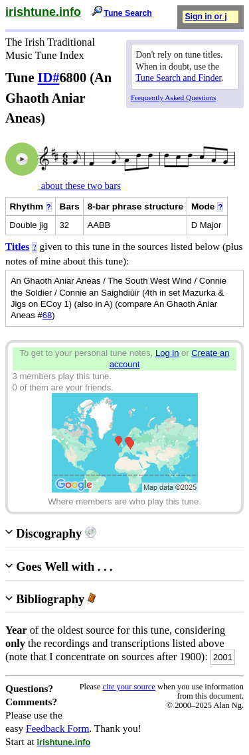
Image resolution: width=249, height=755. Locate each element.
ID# (49, 77)
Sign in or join (212, 16)
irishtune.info (43, 12)
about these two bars (80, 185)
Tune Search (128, 13)
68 (47, 315)
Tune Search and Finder (178, 78)
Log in (167, 353)
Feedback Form (58, 728)
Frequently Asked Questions (173, 97)
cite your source (128, 686)
